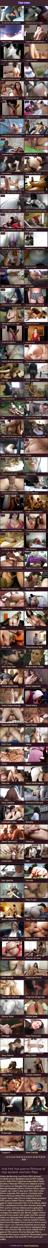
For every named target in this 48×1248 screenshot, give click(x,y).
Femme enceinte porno (27, 1225)
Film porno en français (11, 1186)
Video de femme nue (11, 1176)
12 (26, 1157)
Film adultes (18, 1210)
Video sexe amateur (36, 1198)
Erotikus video (38, 1203)
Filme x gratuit (37, 1217)
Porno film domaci (31, 1176)
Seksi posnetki (15, 1203)
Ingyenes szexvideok (28, 1181)
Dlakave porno (36, 1183)
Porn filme (24, 1217)
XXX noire (39, 1191)
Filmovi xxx (23, 1183)
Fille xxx (22, 1229)
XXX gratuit (14, 1212)
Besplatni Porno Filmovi (20, 1188)
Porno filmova (7, 1196)
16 (36, 1157)
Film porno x (22, 1193)
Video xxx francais (9, 1217)
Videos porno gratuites (31, 1208)
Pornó (22, 1198)
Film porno (13, 1232)
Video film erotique (24, 1196)
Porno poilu (31, 1210)
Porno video (39, 1188)
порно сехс (9, 1225)
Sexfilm (35, 1220)
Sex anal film (21, 1237)
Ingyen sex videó (8, 1191)
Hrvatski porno (7, 1179)
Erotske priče (36, 1193)
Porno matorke (8, 1193)
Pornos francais (26, 1232)
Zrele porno (24, 2)
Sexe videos (32, 1229)
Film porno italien (9, 1200)
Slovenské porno (38, 1234)
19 (44, 1157)
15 (34, 1157)
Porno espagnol (33, 1227)
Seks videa (13, 1198)
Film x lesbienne (8, 1205)
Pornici (13, 1229)
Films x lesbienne (27, 1200)
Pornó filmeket (12, 1222)
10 (22, 1157)
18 (41, 1157)
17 (39, 1157)
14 (31, 1157)
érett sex (41, 1205)
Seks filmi (12, 1181)
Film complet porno (14, 1227)
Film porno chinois (9, 1208)
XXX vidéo (24, 1215)
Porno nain (5, 1210)
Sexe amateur (7, 1237)
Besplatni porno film (26, 1179)
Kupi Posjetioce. (31, 1245)
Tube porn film (25, 1191)
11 (24, 1157)
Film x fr (27, 1203)
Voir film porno (37, 1215)
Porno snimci (27, 1222)
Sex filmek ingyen (29, 1212)
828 (24, 1159)
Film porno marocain (18, 1234)
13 (29, 1157)
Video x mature (22, 1220)
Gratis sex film (7, 1220)
